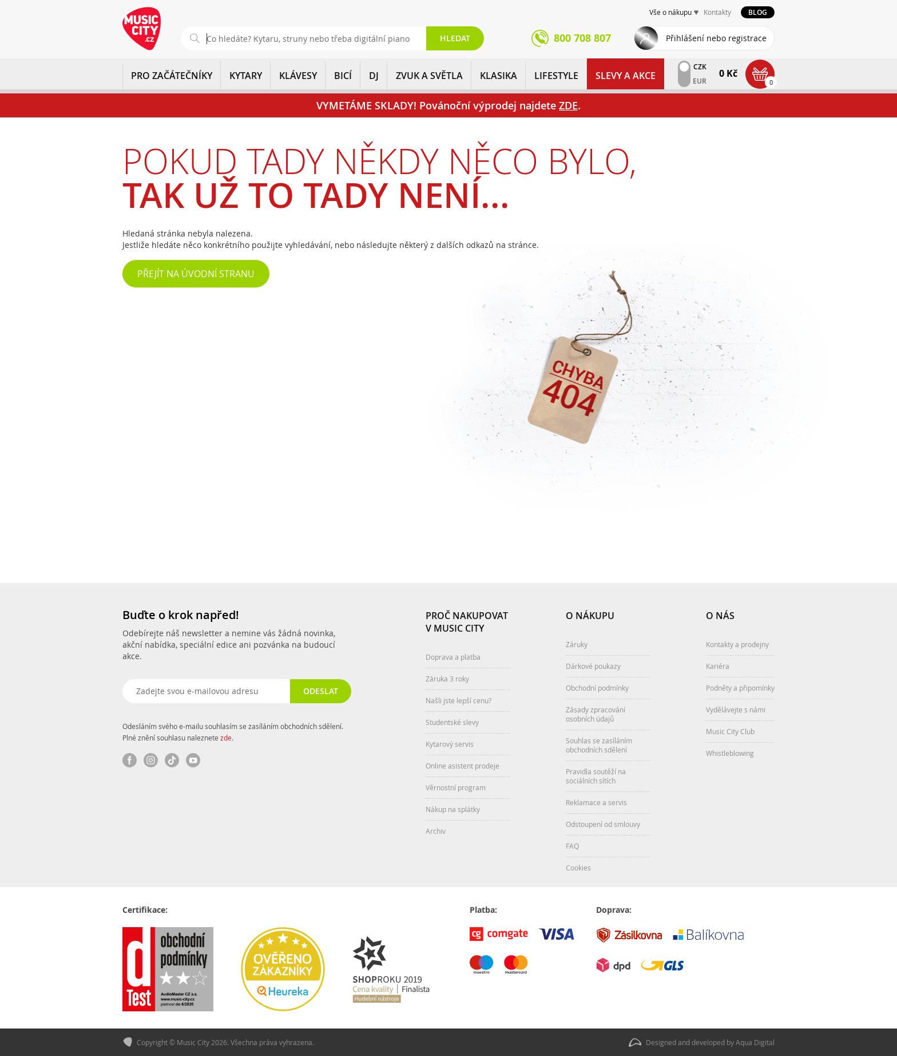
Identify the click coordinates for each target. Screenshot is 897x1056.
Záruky (577, 643)
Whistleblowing (730, 752)
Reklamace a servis (596, 801)
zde (226, 737)
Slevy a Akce (626, 75)
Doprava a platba (453, 656)
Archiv (436, 830)
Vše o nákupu (670, 12)
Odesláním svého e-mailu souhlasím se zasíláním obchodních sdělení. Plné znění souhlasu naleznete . (232, 731)
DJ (374, 75)
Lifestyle (556, 75)
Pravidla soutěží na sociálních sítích (596, 775)
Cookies (578, 867)
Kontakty (717, 12)
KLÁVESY (298, 75)
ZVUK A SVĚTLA (429, 75)
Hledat (455, 38)
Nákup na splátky (453, 808)
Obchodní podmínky (597, 687)
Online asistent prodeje (462, 765)
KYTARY (245, 75)
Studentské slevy (452, 721)
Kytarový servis (450, 743)
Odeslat (320, 690)
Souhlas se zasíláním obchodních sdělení (599, 744)
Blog (757, 12)
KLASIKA (498, 75)
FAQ (572, 845)
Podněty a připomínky (740, 687)
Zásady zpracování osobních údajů (595, 713)
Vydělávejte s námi (735, 709)
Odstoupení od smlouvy (603, 823)
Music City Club (730, 730)
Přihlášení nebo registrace (716, 38)
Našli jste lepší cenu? (458, 699)
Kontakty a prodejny (737, 643)
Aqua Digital (755, 1042)
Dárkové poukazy (593, 665)
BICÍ (343, 75)
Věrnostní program (456, 786)
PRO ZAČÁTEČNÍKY (171, 75)
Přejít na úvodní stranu (196, 273)
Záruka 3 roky (447, 678)
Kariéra (717, 665)
